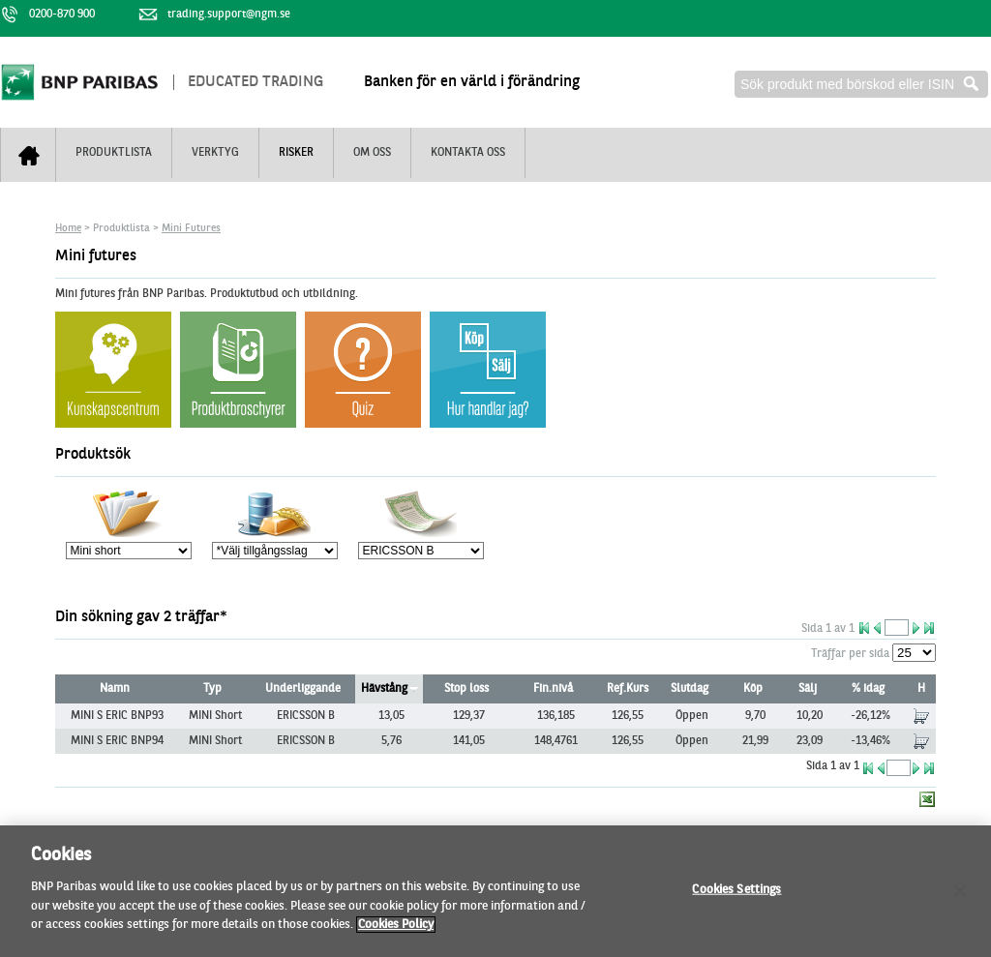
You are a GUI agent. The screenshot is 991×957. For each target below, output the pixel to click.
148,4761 (556, 741)
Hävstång (384, 689)
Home (68, 229)
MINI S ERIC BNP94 (117, 741)
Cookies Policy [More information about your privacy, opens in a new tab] (396, 932)
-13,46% (870, 741)
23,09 (809, 741)
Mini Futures (191, 229)
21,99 (755, 741)
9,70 (755, 716)
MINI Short (215, 716)
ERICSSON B (306, 716)
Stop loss (466, 689)
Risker (296, 153)
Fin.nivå (553, 689)
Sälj (807, 689)
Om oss (372, 153)
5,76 (391, 741)
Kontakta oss (468, 153)
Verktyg (215, 153)
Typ (212, 689)
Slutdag (689, 689)
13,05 (391, 716)
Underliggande (303, 689)
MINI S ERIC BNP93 (117, 716)
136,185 (556, 716)
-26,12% (870, 716)
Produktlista (113, 153)
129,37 (469, 716)
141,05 (469, 741)
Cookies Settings (736, 896)
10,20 (809, 716)
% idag (868, 689)
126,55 (628, 716)
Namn (115, 689)
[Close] (960, 898)
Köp (753, 689)
